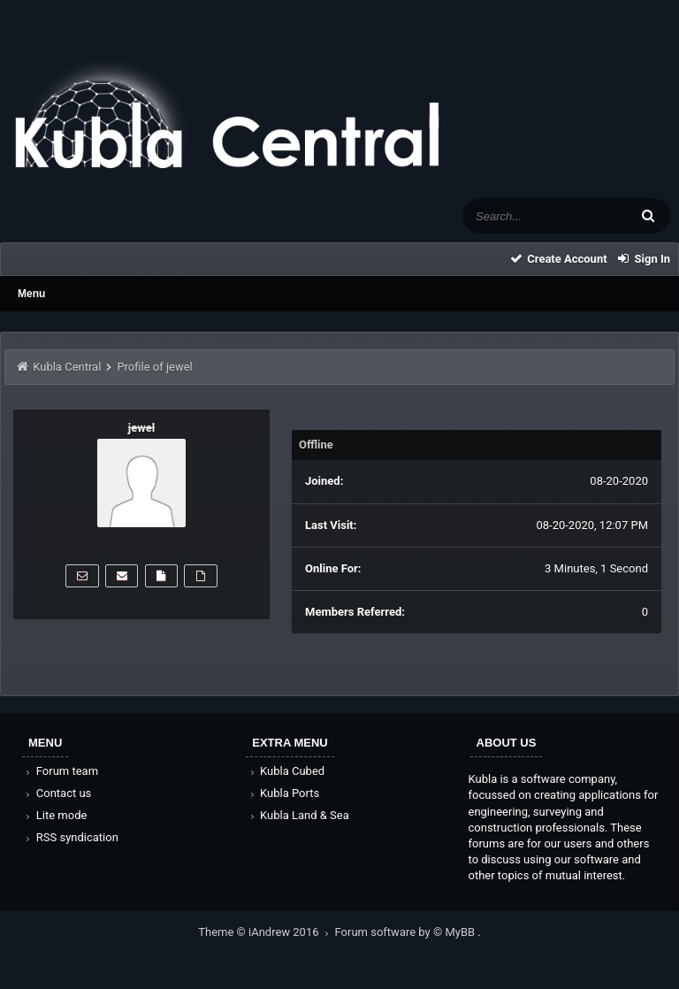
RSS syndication (70, 837)
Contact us (57, 793)
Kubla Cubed (285, 771)
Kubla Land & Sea (298, 815)
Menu (31, 294)
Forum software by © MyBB (406, 932)
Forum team (60, 771)
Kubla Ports (283, 793)
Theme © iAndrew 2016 (266, 932)
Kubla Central (67, 366)
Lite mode (55, 815)
